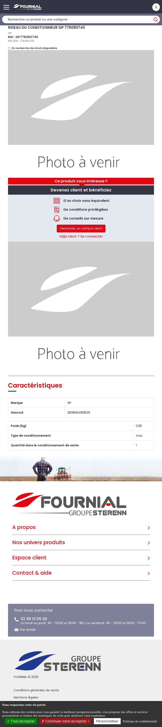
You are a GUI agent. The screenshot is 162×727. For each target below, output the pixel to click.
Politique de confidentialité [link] (140, 721)
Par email (27, 629)
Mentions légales (26, 697)
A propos (24, 527)
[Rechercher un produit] (81, 19)
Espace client (29, 557)
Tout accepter (21, 721)
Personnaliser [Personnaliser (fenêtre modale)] (107, 721)
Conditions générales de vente (36, 690)
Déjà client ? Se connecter (81, 236)
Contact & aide (32, 572)
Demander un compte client (81, 228)
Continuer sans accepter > (65, 721)
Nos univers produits (38, 542)
